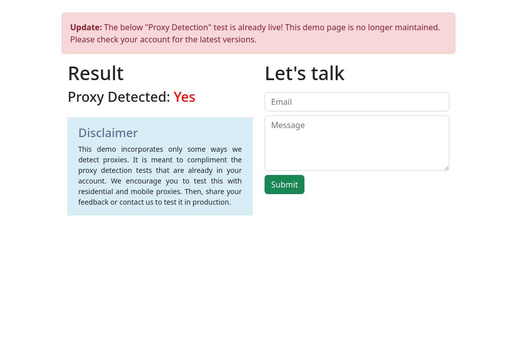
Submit (284, 184)
